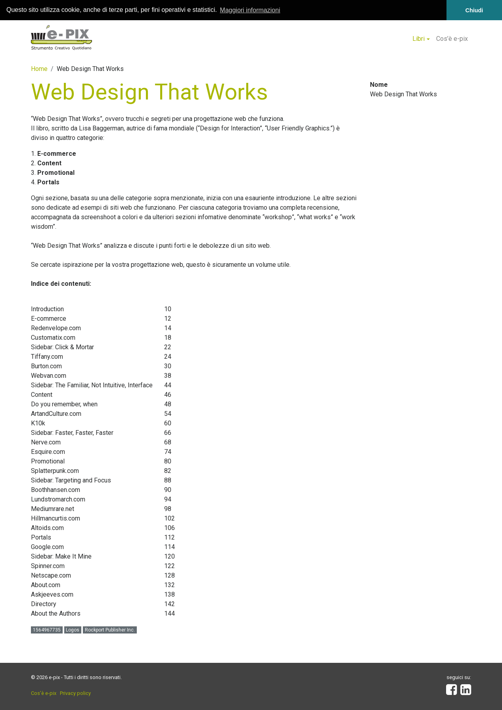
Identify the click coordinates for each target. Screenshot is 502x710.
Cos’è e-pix (452, 38)
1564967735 (47, 629)
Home (39, 68)
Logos (72, 629)
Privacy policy (75, 693)
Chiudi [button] (474, 10)
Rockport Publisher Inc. (110, 629)
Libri (418, 38)
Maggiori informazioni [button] (250, 10)
